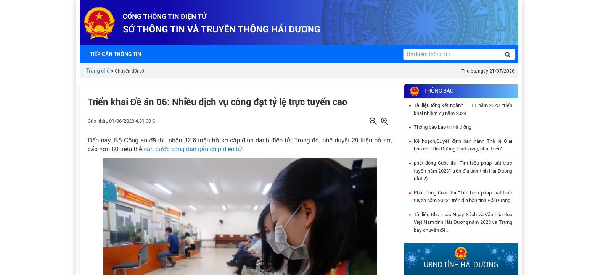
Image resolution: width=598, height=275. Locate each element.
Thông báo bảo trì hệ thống (442, 127)
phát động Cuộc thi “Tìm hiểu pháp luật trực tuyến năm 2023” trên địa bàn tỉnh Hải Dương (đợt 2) (463, 170)
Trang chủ (98, 71)
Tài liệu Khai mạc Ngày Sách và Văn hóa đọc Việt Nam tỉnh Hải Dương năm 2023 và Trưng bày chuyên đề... (463, 222)
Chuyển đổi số (129, 71)
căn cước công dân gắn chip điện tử (193, 149)
